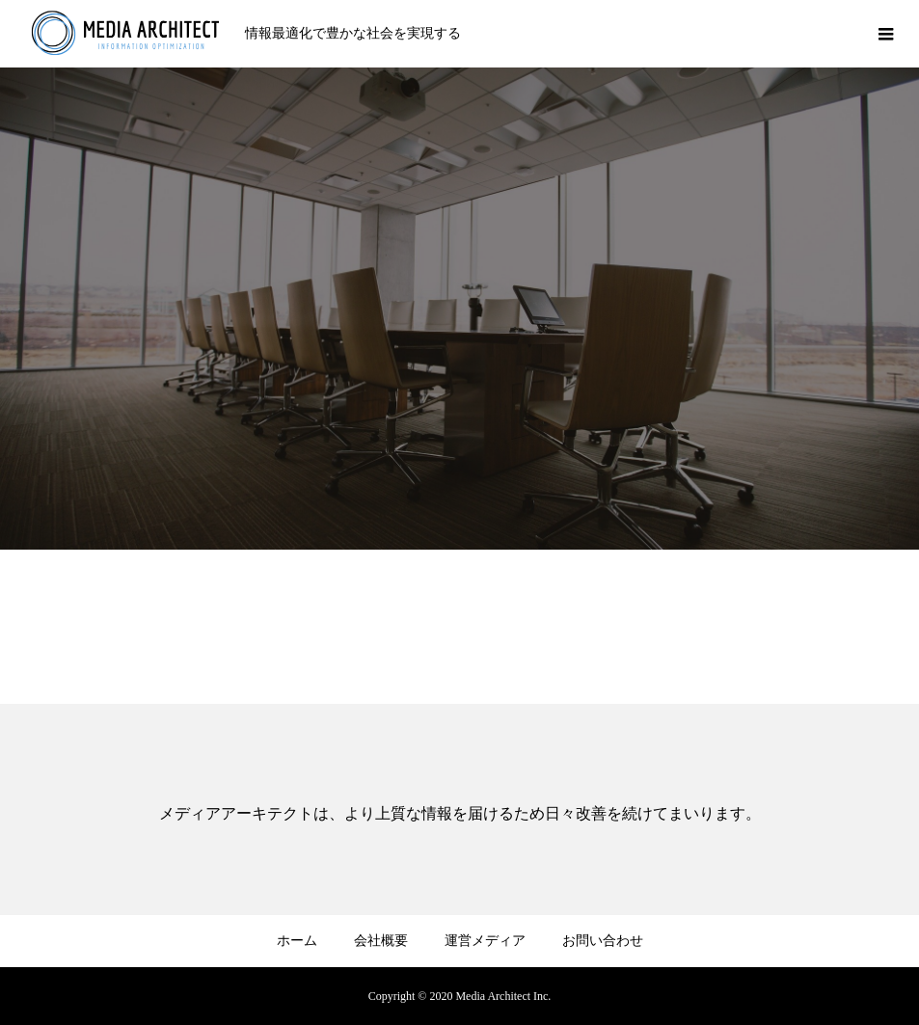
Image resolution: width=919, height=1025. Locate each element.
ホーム (297, 940)
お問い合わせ (602, 940)
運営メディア (485, 940)
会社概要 (381, 940)
